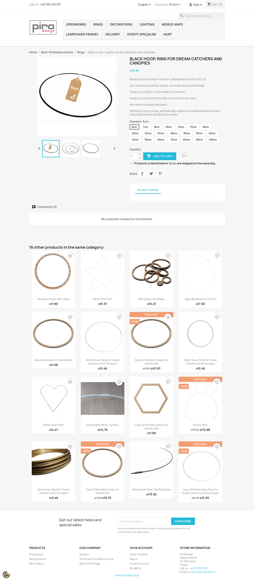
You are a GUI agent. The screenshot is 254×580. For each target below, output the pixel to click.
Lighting (147, 24)
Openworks (76, 24)
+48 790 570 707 (50, 4)
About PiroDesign (90, 563)
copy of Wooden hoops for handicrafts (151, 361)
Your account (141, 548)
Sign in (134, 559)
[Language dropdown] (145, 5)
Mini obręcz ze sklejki (151, 299)
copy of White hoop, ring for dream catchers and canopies (200, 491)
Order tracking (138, 554)
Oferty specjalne (141, 34)
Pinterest (160, 173)
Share (142, 173)
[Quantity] (134, 156)
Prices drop (36, 554)
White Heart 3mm (53, 425)
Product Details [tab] (148, 190)
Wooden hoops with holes (53, 299)
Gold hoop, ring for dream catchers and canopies (54, 491)
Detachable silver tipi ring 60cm (151, 489)
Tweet (151, 173)
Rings (98, 24)
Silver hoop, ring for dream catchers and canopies (200, 361)
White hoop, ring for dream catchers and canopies (102, 361)
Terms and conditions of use (96, 559)
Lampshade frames (82, 34)
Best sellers (36, 563)
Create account (139, 563)
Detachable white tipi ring (102, 425)
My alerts (135, 568)
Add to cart (160, 156)
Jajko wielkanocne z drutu (200, 299)
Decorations (121, 24)
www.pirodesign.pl (127, 575)
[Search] (201, 15)
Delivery (112, 34)
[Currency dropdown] (175, 5)
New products (37, 559)
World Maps (172, 24)
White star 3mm (102, 299)
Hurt (167, 34)
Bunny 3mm (200, 425)
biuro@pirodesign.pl (203, 571)
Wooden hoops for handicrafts (53, 360)
